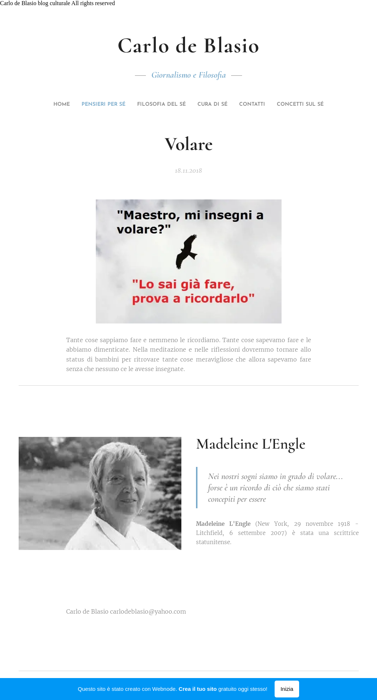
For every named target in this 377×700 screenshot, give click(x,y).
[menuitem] (58, 105)
